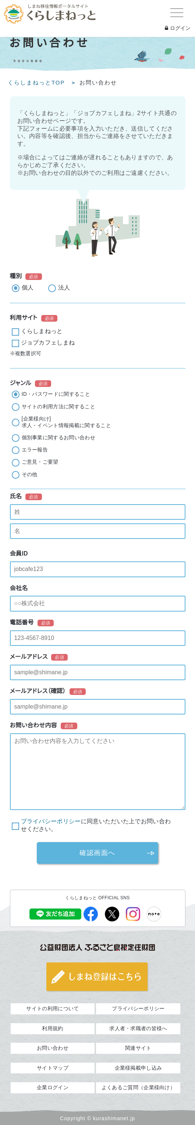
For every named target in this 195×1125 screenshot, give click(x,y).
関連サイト (138, 1048)
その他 (30, 474)
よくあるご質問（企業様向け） (138, 1087)
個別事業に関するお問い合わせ (58, 437)
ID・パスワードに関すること (56, 394)
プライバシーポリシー (51, 821)
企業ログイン (52, 1087)
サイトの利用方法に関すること (58, 406)
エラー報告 (35, 450)
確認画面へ (97, 852)
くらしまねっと (42, 331)
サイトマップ (52, 1068)
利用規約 (52, 1028)
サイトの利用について (52, 1008)
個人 (28, 287)
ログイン (178, 28)
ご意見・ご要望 (40, 462)
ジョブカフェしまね (48, 342)
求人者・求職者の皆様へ (138, 1028)
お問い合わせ (52, 1048)
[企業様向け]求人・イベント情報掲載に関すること (66, 422)
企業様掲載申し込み (138, 1068)
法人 (64, 287)
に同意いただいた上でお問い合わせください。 (96, 825)
